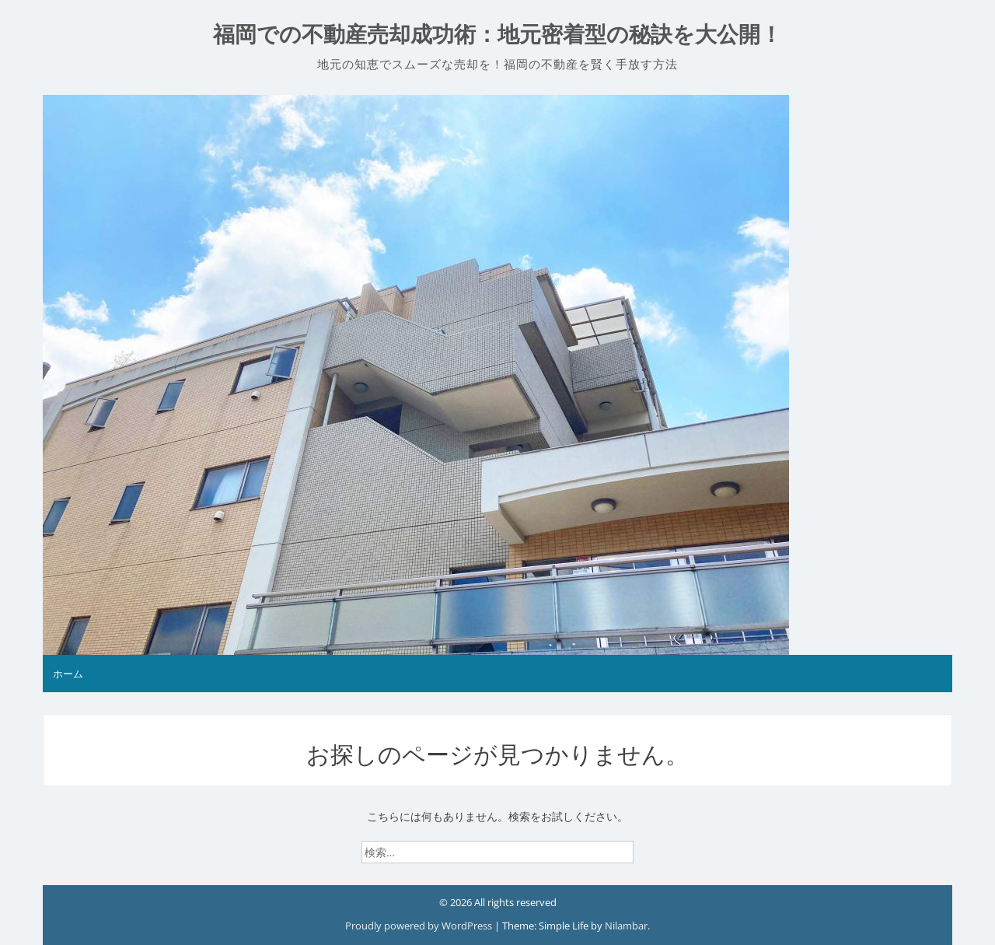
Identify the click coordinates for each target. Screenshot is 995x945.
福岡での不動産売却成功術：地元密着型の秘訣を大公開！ (497, 35)
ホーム (68, 674)
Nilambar (626, 926)
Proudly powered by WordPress (419, 926)
